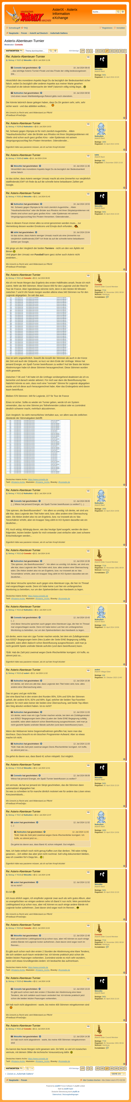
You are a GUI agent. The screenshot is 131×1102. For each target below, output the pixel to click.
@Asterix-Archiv (18, 482)
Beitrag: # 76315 (13, 673)
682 (103, 160)
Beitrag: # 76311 (13, 278)
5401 (104, 75)
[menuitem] (24, 28)
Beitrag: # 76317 (13, 815)
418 (103, 675)
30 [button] (121, 51)
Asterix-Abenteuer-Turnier (24, 41)
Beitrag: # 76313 (13, 554)
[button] (82, 51)
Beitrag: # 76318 (13, 875)
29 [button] (116, 51)
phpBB (57, 1086)
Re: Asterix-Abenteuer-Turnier (25, 56)
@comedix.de (64, 482)
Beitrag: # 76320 (13, 981)
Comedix (19, 45)
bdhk (97, 155)
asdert (97, 670)
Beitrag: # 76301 (13, 197)
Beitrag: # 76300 (13, 158)
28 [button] (111, 51)
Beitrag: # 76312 (13, 493)
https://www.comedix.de (38, 479)
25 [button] (97, 51)
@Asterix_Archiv (42, 482)
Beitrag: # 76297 (13, 60)
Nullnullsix (18, 93)
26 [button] (102, 51)
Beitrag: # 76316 (13, 768)
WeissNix (98, 69)
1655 (104, 142)
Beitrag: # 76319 (13, 928)
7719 (104, 290)
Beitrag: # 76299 (13, 127)
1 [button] (91, 51)
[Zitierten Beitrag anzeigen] (39, 67)
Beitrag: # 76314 (13, 610)
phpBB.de (76, 1092)
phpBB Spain (68, 1089)
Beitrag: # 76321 (13, 1029)
